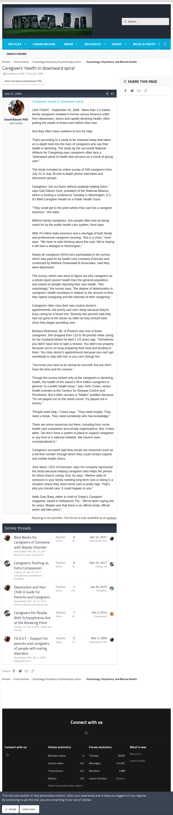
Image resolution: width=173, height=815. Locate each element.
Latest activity (138, 760)
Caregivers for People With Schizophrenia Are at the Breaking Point (32, 617)
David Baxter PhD (15, 74)
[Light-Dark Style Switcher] (165, 44)
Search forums (17, 54)
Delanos (120, 778)
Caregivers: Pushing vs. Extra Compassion (31, 565)
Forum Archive (44, 44)
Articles (14, 44)
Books (116, 44)
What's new (138, 747)
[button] (25, 44)
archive (111, 517)
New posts (136, 754)
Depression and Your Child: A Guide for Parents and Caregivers (32, 592)
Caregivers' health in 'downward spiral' (58, 101)
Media (68, 44)
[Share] (107, 93)
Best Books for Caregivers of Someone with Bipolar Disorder (32, 542)
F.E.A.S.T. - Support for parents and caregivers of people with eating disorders (32, 646)
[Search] (145, 21)
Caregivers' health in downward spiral (38, 67)
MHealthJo (101, 590)
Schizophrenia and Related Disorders (28, 577)
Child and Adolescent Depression (31, 604)
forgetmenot (100, 616)
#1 (112, 93)
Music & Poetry (144, 44)
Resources (93, 44)
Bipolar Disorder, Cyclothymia (29, 554)
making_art (20, 572)
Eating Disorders (22, 661)
